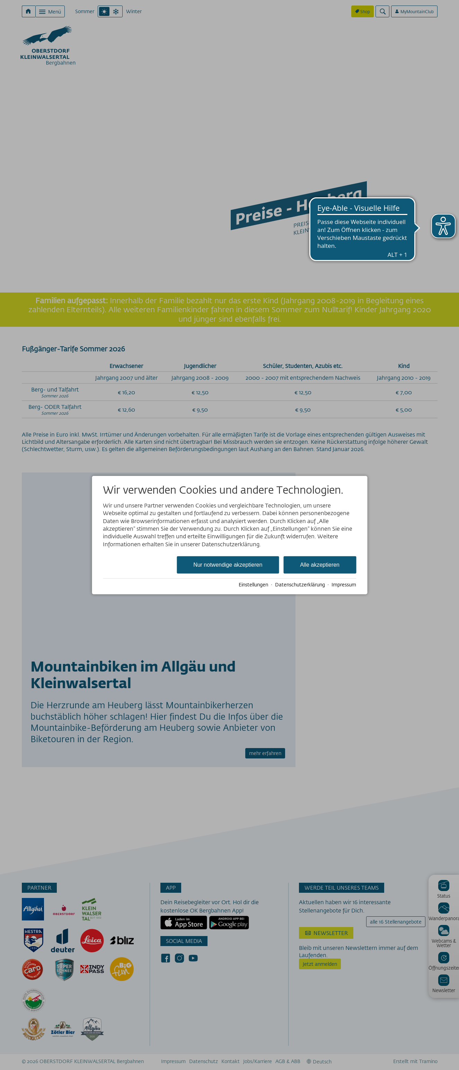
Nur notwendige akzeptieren (227, 565)
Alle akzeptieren (319, 565)
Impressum (344, 585)
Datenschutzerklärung (300, 585)
